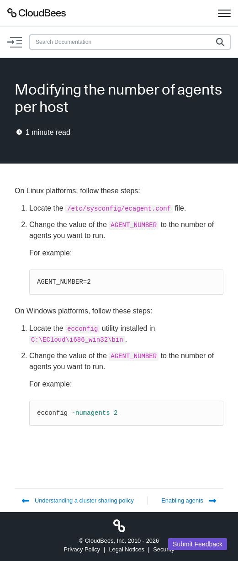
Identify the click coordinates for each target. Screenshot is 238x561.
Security (163, 549)
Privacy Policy (81, 549)
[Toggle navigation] (224, 12)
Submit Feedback (197, 544)
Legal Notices (126, 549)
